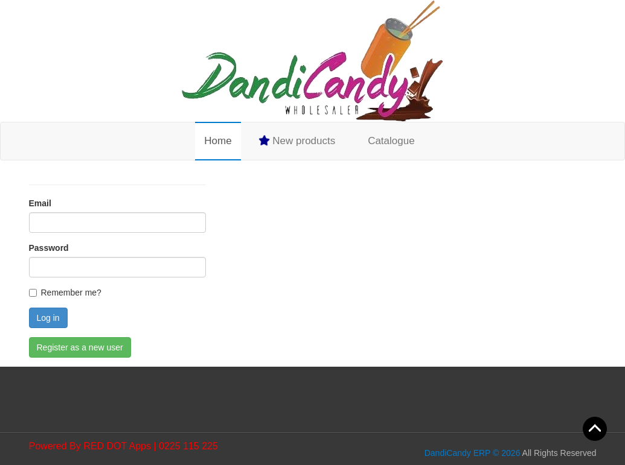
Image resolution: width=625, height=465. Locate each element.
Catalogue (391, 141)
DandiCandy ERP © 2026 (473, 453)
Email (40, 203)
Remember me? (71, 292)
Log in (48, 318)
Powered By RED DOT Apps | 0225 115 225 (123, 446)
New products (296, 140)
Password (49, 248)
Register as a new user (80, 347)
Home (217, 141)
